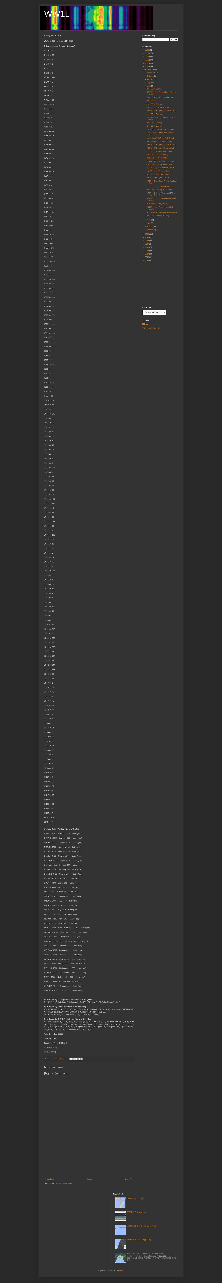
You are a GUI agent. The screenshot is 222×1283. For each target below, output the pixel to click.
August (150, 79)
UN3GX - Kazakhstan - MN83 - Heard (161, 98)
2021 (147, 67)
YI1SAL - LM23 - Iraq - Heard (158, 186)
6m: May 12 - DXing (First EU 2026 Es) (141, 1226)
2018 (147, 241)
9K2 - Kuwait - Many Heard (157, 204)
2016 (147, 247)
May (149, 220)
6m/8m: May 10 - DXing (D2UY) (139, 1240)
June (149, 86)
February (150, 227)
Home (89, 1179)
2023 (147, 60)
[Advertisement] (89, 1157)
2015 (147, 251)
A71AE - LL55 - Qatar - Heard (158, 178)
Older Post (129, 1179)
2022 (147, 63)
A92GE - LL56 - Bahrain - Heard (159, 171)
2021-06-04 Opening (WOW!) (158, 216)
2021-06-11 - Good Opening (157, 155)
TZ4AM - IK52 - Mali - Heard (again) (160, 148)
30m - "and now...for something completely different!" (146, 1254)
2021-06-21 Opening (154, 123)
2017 (147, 244)
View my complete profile (151, 328)
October (150, 76)
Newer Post (49, 1179)
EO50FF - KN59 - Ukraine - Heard (159, 151)
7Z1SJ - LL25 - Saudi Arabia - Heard (160, 168)
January (150, 230)
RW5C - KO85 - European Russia (159, 141)
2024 (147, 57)
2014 (147, 254)
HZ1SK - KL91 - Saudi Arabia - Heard (161, 111)
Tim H (147, 324)
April (149, 223)
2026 (147, 50)
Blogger (121, 1271)
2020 (147, 234)
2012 (147, 261)
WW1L (57, 13)
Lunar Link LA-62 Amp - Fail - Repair (160, 138)
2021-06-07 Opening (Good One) (159, 165)
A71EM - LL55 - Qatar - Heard (158, 174)
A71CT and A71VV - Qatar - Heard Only (162, 212)
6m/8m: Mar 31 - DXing (135, 1198)
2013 (147, 257)
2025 (147, 53)
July (149, 83)
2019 (147, 237)
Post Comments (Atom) (63, 1183)
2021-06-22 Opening (154, 114)
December (151, 69)
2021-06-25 (151, 101)
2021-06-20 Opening (154, 126)
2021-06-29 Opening (154, 89)
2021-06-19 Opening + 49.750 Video (160, 129)
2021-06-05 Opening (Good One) (159, 190)
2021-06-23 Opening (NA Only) (158, 107)
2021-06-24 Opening (154, 104)
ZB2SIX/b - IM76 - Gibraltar (157, 158)
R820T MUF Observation (136, 1212)
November (151, 73)
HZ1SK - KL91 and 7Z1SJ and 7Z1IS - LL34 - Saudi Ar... (161, 194)
